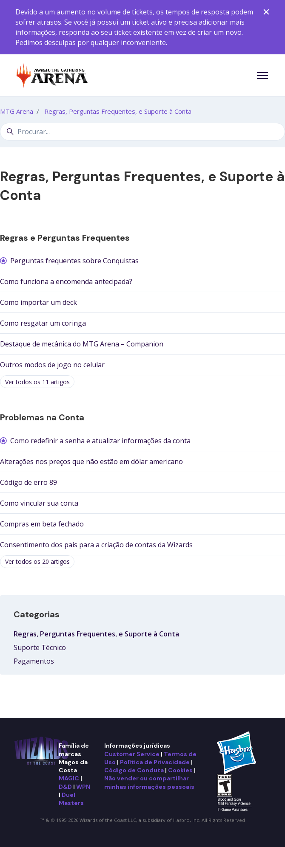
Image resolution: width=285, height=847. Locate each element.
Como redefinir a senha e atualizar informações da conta (100, 440)
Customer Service (132, 754)
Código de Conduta (134, 770)
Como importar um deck (38, 302)
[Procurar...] (142, 132)
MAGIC (69, 778)
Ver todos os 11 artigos (37, 382)
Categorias (37, 614)
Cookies (180, 770)
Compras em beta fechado (42, 524)
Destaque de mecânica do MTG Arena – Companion (81, 344)
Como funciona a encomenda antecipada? (66, 281)
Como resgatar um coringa (43, 323)
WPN (83, 787)
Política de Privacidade (155, 762)
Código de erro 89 (28, 482)
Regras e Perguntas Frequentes (65, 237)
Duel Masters (71, 799)
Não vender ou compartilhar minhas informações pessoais (149, 782)
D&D (65, 787)
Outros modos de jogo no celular (52, 364)
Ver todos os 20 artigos (37, 561)
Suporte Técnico (40, 647)
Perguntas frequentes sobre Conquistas (74, 260)
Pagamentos (34, 661)
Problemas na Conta (42, 417)
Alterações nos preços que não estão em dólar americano (91, 461)
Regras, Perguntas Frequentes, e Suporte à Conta (117, 111)
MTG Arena (16, 111)
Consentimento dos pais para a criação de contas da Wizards (96, 544)
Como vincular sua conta (39, 503)
